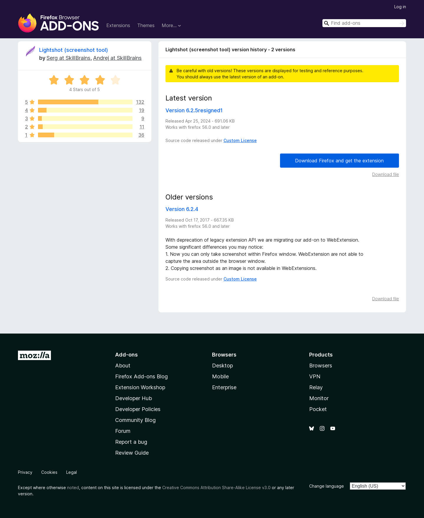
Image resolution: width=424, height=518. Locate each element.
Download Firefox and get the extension (339, 161)
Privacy (25, 472)
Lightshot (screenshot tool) (73, 50)
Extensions (118, 25)
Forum (122, 431)
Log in (400, 6)
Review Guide (132, 453)
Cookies (49, 472)
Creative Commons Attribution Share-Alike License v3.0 (216, 487)
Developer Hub (133, 398)
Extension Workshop (140, 387)
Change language (326, 486)
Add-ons (126, 355)
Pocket (318, 409)
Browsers (320, 365)
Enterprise (224, 387)
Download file (385, 174)
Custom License (240, 140)
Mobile (220, 376)
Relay (316, 387)
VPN (314, 376)
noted (73, 487)
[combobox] (364, 23)
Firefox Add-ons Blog (141, 376)
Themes (146, 25)
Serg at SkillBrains (68, 58)
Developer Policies (137, 409)
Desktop (222, 365)
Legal (71, 472)
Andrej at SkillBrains (117, 58)
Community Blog (135, 420)
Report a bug (131, 442)
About (122, 365)
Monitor (319, 398)
